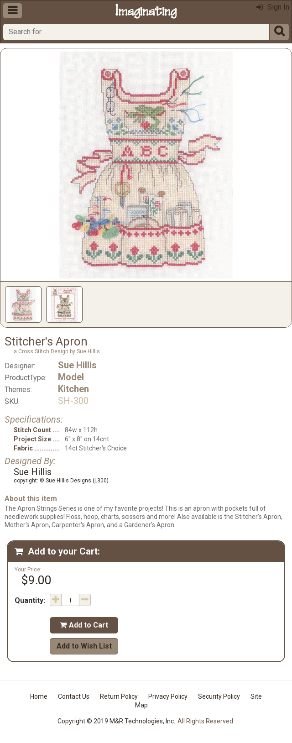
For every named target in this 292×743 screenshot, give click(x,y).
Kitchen (73, 388)
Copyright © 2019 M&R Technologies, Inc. (116, 721)
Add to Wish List (84, 646)
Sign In (272, 7)
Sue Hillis (77, 365)
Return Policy (119, 696)
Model (71, 377)
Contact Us (73, 696)
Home (38, 696)
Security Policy (219, 696)
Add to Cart (84, 625)
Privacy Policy (168, 696)
